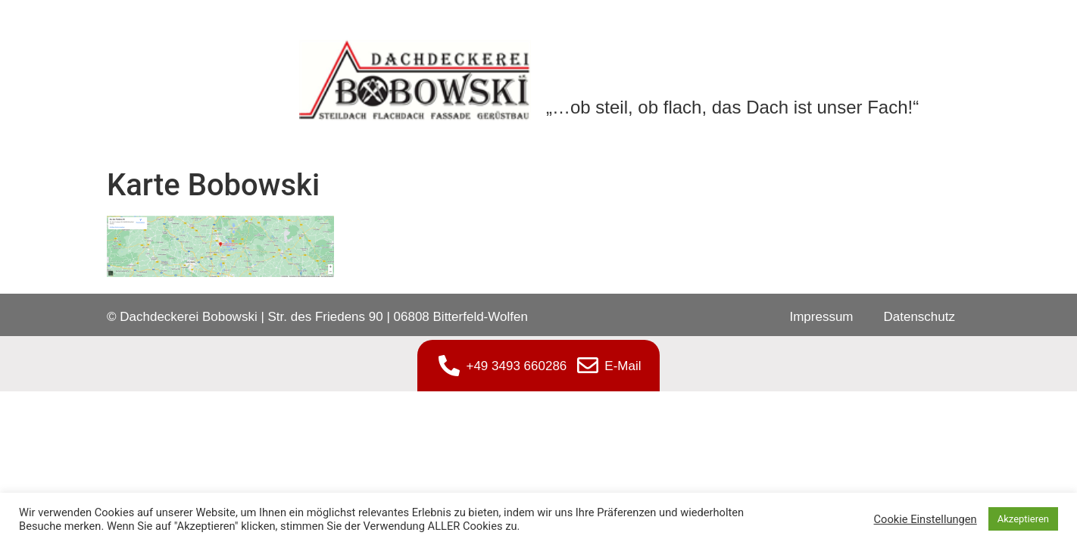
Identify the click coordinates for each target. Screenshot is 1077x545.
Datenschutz (920, 317)
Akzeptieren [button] (1023, 519)
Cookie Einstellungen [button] (925, 519)
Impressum (821, 317)
